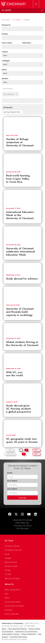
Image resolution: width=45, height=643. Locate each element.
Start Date (7, 43)
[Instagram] (22, 514)
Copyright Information (18, 637)
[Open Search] (36, 4)
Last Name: (12, 489)
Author (5, 78)
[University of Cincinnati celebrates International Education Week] (22, 234)
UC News (17, 20)
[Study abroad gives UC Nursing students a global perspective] (22, 391)
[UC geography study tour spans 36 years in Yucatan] (22, 426)
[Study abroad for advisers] (22, 267)
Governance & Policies (14, 606)
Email (7, 554)
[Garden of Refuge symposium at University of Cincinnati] (22, 124)
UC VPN (8, 574)
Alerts (4, 628)
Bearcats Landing (12, 578)
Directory (9, 610)
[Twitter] (16, 514)
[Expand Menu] (42, 10)
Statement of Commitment (26, 631)
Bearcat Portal (11, 562)
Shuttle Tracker (11, 566)
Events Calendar (12, 614)
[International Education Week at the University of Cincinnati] (22, 197)
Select (22, 55)
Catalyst (8, 558)
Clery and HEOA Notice (17, 628)
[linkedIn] (35, 514)
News (7, 597)
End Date (27, 43)
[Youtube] (29, 514)
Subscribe (22, 498)
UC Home (6, 20)
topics (5, 51)
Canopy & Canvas (12, 546)
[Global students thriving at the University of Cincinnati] (22, 329)
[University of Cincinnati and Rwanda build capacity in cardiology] (22, 294)
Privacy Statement (29, 634)
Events (5, 34)
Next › (36, 450)
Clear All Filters (7, 89)
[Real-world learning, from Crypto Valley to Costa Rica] (22, 161)
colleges (6, 60)
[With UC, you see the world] (22, 359)
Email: (10, 473)
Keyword (6, 25)
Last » (36, 454)
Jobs (6, 593)
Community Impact (13, 602)
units (4, 69)
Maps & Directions (12, 589)
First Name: (12, 481)
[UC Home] (13, 4)
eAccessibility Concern (11, 634)
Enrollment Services (13, 550)
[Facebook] (9, 514)
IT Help (7, 570)
